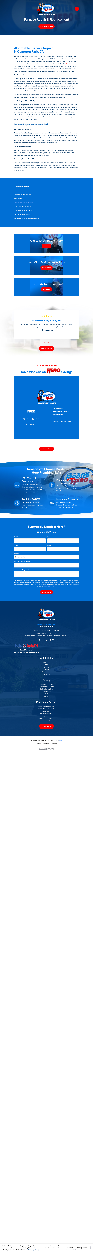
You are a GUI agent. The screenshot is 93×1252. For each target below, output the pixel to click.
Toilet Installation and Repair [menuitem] (23, 210)
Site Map (46, 696)
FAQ (46, 694)
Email (37, 419)
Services (46, 665)
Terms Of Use (46, 691)
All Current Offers (46, 449)
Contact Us (46, 674)
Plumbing (69, 64)
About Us (46, 662)
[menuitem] (38, 744)
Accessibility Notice (46, 684)
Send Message (46, 592)
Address (16, 553)
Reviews (46, 667)
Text (27, 419)
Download (32, 424)
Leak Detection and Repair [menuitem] (23, 206)
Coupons (46, 670)
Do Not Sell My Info (46, 689)
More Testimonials (46, 348)
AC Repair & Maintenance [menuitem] (22, 194)
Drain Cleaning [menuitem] (18, 198)
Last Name (50, 537)
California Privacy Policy (46, 687)
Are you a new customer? (22, 561)
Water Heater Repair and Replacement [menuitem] (27, 218)
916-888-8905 (46, 627)
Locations (46, 726)
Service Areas (46, 672)
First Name (17, 537)
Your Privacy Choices (55, 740)
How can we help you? (21, 570)
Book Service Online (46, 26)
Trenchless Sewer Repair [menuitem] (22, 214)
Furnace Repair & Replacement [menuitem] (24, 202)
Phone (16, 545)
